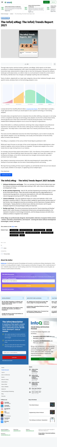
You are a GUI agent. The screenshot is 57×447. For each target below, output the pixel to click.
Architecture (15, 240)
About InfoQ (5, 392)
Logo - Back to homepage (9, 1)
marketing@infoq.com (6, 444)
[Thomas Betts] (2, 259)
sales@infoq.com (17, 439)
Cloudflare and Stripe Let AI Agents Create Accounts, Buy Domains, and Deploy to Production (12, 315)
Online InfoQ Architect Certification (35, 378)
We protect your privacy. (8, 294)
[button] (28, 291)
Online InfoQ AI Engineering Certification (35, 391)
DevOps (49, 235)
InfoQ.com (4, 268)
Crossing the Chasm (32, 110)
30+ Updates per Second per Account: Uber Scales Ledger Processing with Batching (38, 309)
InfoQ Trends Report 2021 (33, 238)
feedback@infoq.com (6, 439)
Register (46, 1)
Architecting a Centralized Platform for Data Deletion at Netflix (38, 313)
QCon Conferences (6, 382)
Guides (12, 13)
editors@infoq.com (30, 439)
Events (3, 385)
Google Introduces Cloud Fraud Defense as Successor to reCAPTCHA (13, 321)
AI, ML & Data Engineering (18, 238)
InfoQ (5, 253)
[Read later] (10, 64)
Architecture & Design (26, 235)
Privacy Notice (41, 442)
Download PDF (7, 177)
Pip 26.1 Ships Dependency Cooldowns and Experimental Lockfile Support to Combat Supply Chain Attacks (12, 309)
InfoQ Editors (5, 390)
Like (5, 64)
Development (5, 17)
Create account (5, 378)
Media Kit (4, 397)
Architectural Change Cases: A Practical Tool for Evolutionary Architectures (38, 318)
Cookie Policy (41, 443)
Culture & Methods (40, 235)
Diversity (4, 404)
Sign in (52, 1)
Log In (3, 380)
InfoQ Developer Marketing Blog (8, 400)
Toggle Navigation (3, 1)
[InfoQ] (2, 253)
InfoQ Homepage (5, 13)
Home (3, 375)
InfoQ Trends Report (48, 238)
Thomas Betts (7, 259)
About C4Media (5, 394)
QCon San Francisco (36, 396)
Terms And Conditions (50, 442)
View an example (16, 283)
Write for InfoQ (5, 387)
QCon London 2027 (36, 400)
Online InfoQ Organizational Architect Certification (35, 385)
